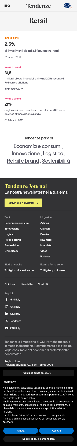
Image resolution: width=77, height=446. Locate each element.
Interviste (45, 245)
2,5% (10, 44)
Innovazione (26, 153)
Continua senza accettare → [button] (38, 373)
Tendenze (13, 321)
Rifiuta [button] (20, 430)
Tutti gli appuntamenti (53, 270)
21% (8, 104)
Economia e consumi (37, 146)
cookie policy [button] (28, 398)
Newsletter (27, 284)
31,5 (8, 72)
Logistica (53, 153)
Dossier (44, 234)
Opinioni (45, 228)
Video (43, 251)
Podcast (45, 256)
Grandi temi (11, 251)
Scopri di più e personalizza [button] (38, 438)
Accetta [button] (56, 430)
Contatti (43, 284)
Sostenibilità (56, 160)
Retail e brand (23, 160)
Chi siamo (10, 284)
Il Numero (46, 239)
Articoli (44, 223)
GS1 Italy (12, 300)
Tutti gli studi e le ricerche (19, 270)
